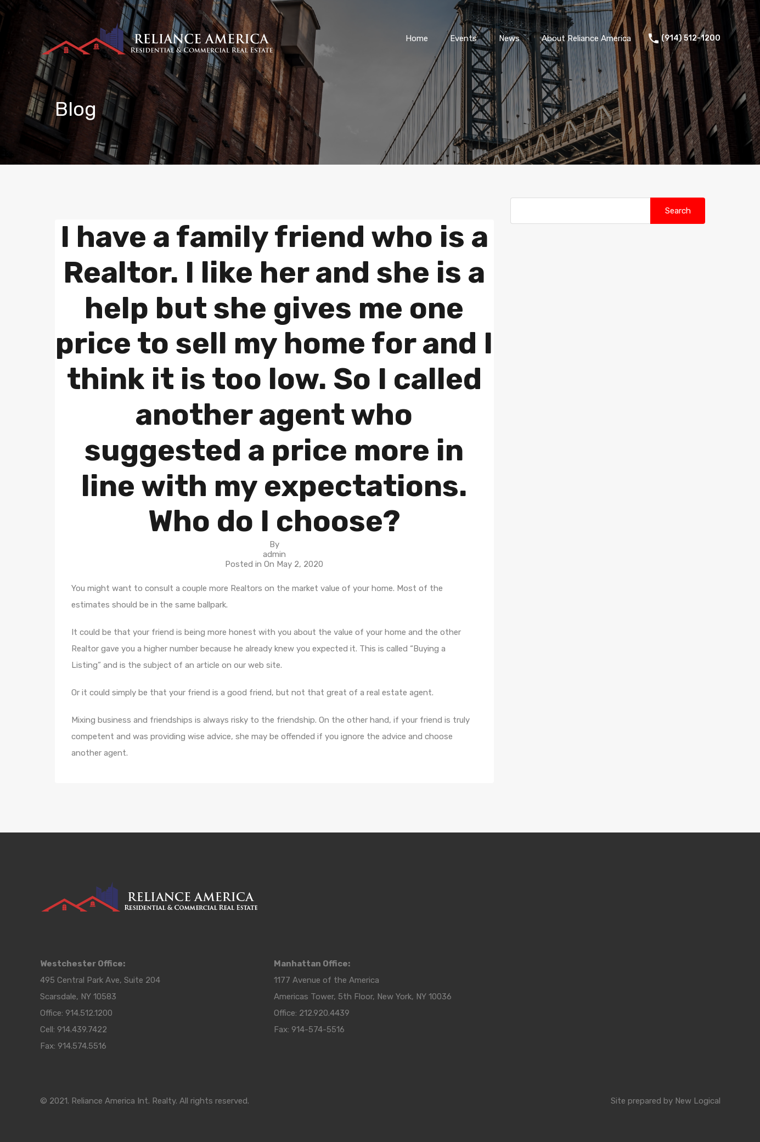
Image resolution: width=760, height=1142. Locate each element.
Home (417, 38)
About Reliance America (586, 38)
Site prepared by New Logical (665, 1101)
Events (463, 38)
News (509, 38)
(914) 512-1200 (690, 38)
